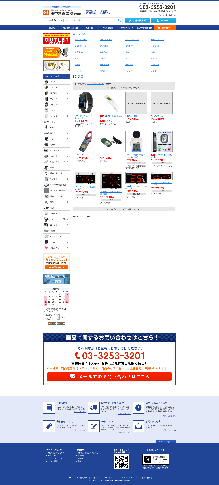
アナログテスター (157, 40)
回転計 (102, 58)
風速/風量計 (104, 65)
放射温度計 (104, 52)
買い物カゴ (165, 27)
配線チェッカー (81, 40)
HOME (52, 27)
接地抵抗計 (129, 46)
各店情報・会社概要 (144, 27)
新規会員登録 (82, 478)
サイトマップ (110, 478)
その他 (153, 71)
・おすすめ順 (92, 84)
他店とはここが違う (70, 27)
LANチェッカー (106, 40)
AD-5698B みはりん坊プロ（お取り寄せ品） (135, 156)
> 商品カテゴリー (52, 456)
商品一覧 (89, 27)
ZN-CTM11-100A (157, 116)
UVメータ (129, 65)
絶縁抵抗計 (104, 46)
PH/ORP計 (155, 65)
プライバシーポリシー (128, 478)
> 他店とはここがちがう (55, 453)
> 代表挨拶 (80, 456)
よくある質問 (107, 27)
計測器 (83, 34)
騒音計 (77, 65)
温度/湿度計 (79, 52)
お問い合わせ (147, 478)
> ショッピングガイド (54, 459)
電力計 (102, 71)
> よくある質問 (52, 461)
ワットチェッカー (81, 71)
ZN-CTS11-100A (131, 116)
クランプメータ (81, 46)
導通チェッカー (156, 58)
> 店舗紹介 (80, 459)
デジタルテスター (132, 40)
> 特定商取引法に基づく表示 (87, 453)
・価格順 (100, 84)
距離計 (153, 52)
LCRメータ (129, 58)
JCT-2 (102, 155)
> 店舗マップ (81, 461)
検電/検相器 (155, 46)
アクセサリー (130, 71)
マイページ (96, 478)
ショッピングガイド (126, 27)
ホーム (75, 34)
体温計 (127, 52)
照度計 (77, 58)
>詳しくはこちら (80, 412)
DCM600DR (79, 155)
